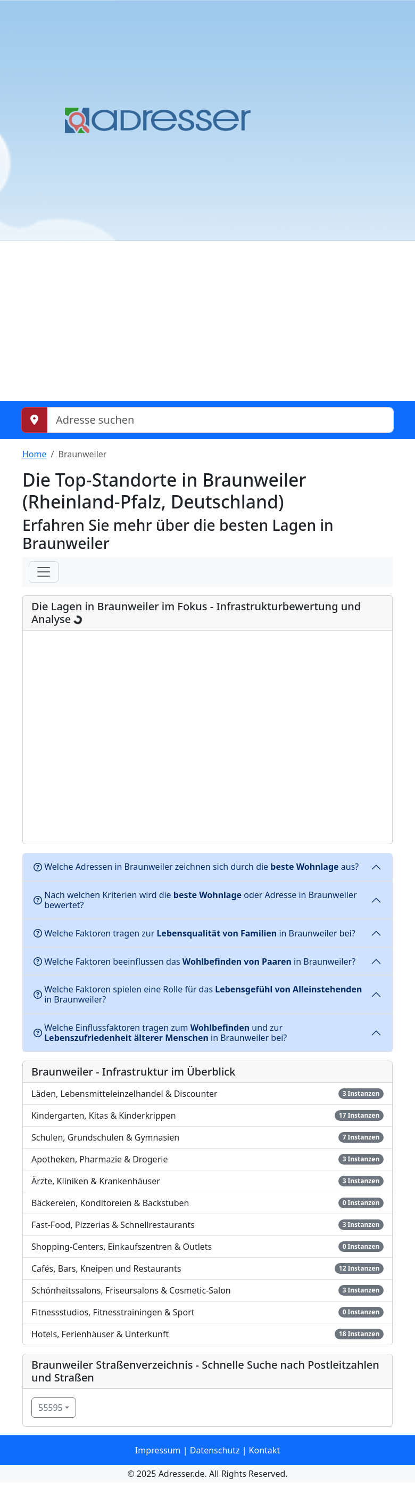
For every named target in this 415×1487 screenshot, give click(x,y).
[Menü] (44, 572)
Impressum (158, 1450)
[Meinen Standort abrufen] (34, 420)
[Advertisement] (207, 320)
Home (34, 454)
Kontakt (264, 1450)
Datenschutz (215, 1450)
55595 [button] (50, 1407)
